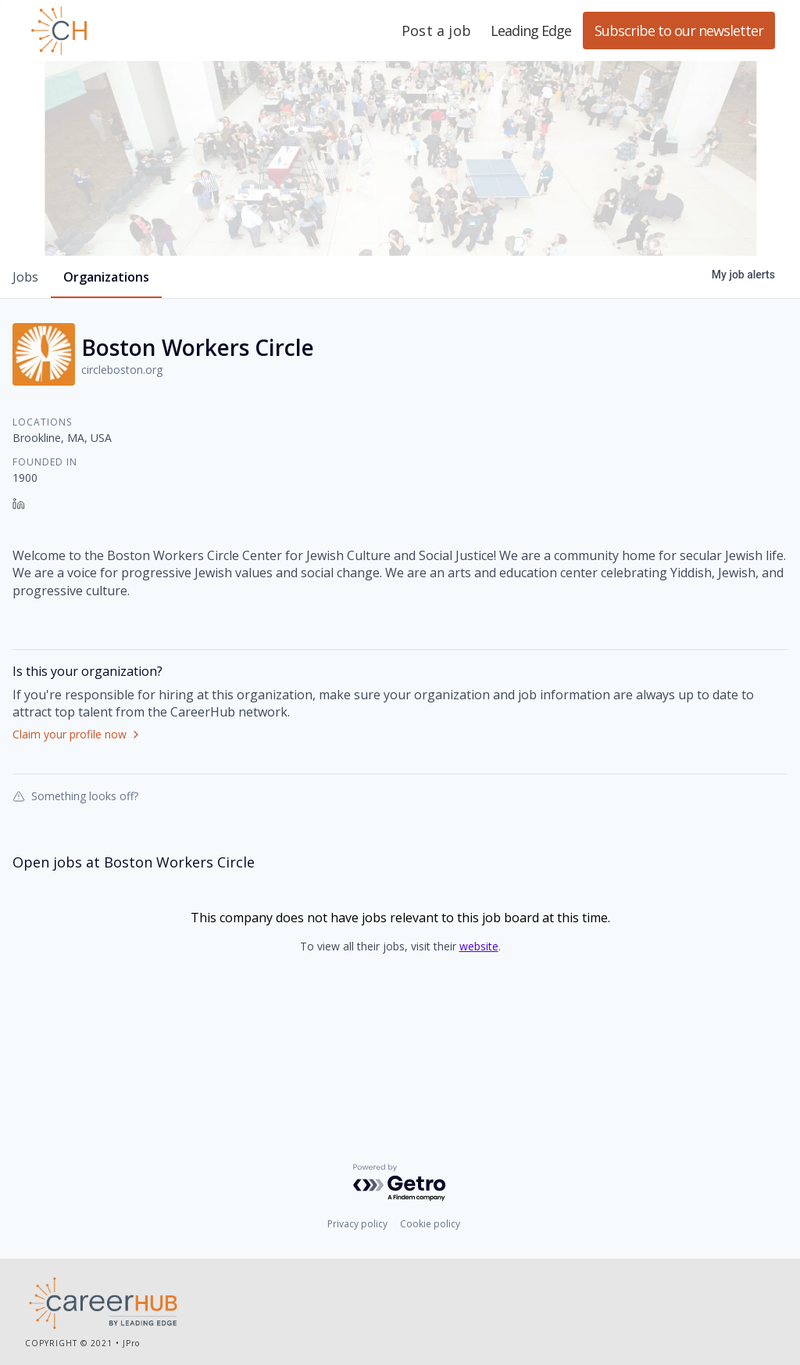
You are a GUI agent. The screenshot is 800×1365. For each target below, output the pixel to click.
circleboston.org (121, 457)
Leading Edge (134, 30)
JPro (131, 1345)
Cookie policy (430, 1226)
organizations (106, 364)
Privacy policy (357, 1226)
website (478, 1033)
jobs (25, 364)
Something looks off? (75, 883)
